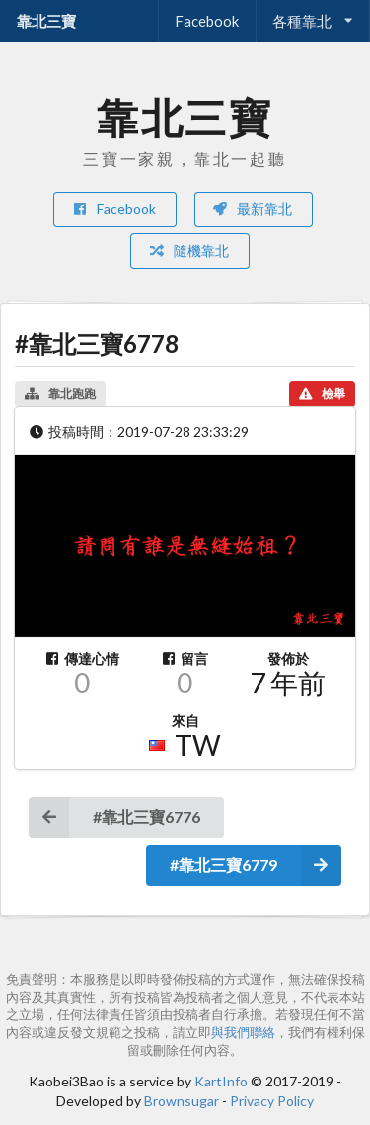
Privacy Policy (272, 1100)
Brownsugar (181, 1100)
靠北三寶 (46, 21)
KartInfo (221, 1081)
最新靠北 (252, 209)
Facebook (207, 21)
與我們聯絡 (243, 1032)
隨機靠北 (188, 250)
